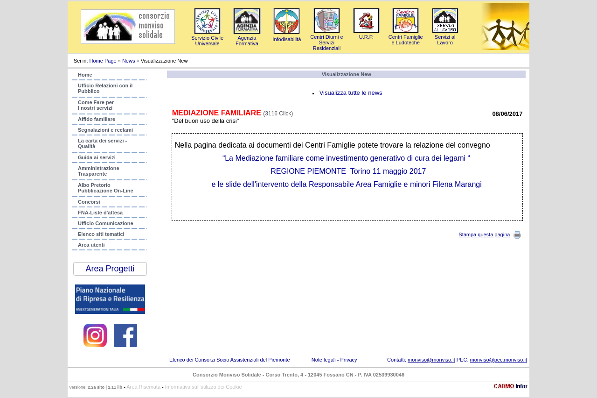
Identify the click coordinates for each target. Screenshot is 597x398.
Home (85, 75)
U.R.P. (366, 34)
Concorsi (89, 202)
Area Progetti (109, 268)
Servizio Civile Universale (207, 37)
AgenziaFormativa (247, 37)
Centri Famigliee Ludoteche (406, 36)
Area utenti (91, 245)
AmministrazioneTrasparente (98, 171)
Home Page (103, 61)
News (128, 61)
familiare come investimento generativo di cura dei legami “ (347, 158)
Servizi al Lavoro (445, 36)
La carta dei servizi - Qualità (102, 143)
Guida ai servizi (97, 157)
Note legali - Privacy (334, 359)
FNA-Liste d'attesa (100, 212)
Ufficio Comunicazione (105, 223)
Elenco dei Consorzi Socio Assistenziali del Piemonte (229, 359)
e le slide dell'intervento (250, 184)
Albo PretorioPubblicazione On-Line (105, 187)
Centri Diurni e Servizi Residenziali (326, 39)
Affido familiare (96, 119)
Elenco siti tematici (101, 234)
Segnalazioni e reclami (105, 130)
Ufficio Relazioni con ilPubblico (105, 88)
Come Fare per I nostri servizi (96, 105)
